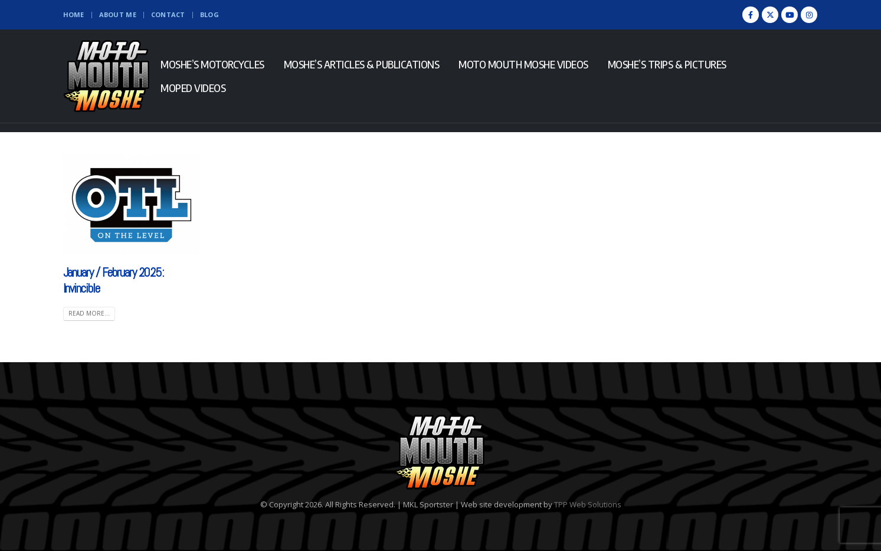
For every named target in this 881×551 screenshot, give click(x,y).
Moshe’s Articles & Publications (362, 64)
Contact (168, 14)
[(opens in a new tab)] (131, 204)
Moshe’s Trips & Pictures (667, 64)
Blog (209, 14)
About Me (117, 14)
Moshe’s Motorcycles (212, 64)
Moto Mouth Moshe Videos (523, 64)
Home (73, 14)
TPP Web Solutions (587, 504)
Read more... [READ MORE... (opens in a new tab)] (89, 313)
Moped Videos (193, 87)
